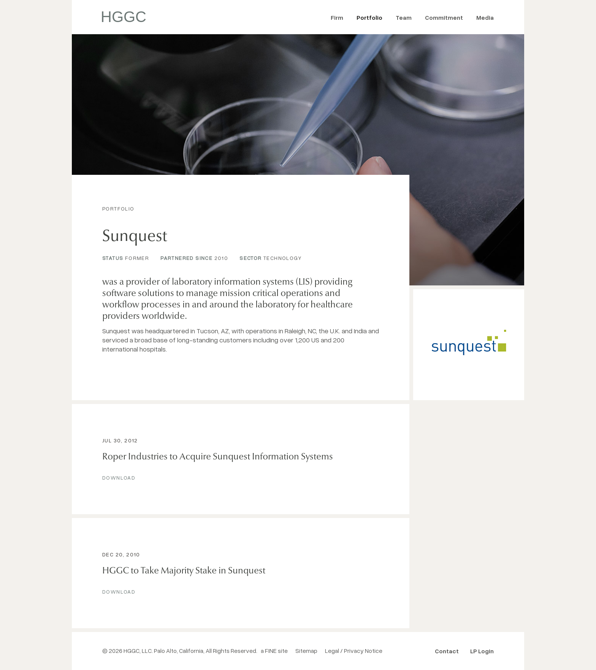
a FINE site (274, 650)
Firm (337, 17)
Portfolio (369, 17)
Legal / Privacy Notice (353, 650)
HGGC (123, 16)
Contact (447, 651)
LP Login (482, 651)
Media (485, 17)
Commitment (444, 17)
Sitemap (306, 650)
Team (404, 17)
